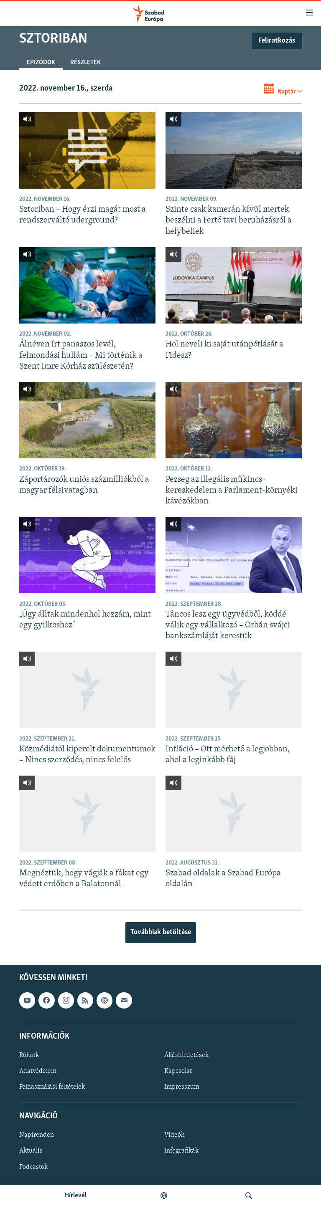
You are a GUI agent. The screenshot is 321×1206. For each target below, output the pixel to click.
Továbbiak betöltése (160, 932)
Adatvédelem (37, 1071)
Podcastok (33, 1166)
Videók (174, 1135)
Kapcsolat (178, 1071)
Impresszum (181, 1087)
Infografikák (181, 1151)
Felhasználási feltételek (52, 1087)
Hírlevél (76, 1195)
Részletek (85, 62)
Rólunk (29, 1055)
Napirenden (36, 1135)
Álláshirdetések (186, 1055)
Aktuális (31, 1151)
